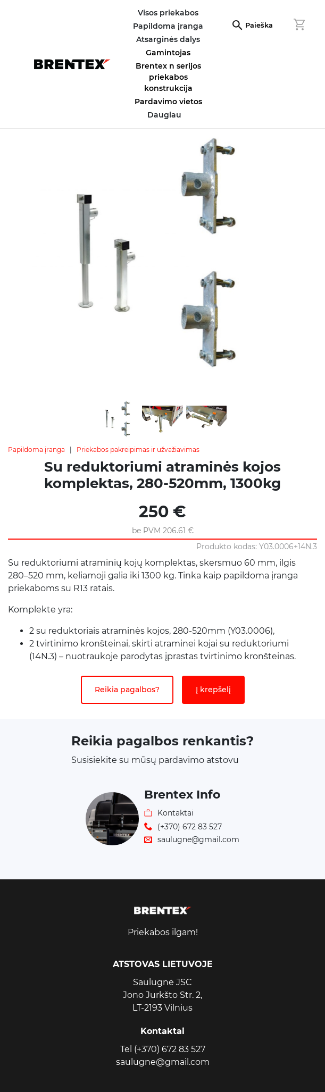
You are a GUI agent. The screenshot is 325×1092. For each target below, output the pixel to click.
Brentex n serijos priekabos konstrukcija (168, 77)
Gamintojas (168, 52)
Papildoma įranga (36, 449)
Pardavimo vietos (168, 101)
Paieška (259, 25)
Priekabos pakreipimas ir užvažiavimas (138, 449)
